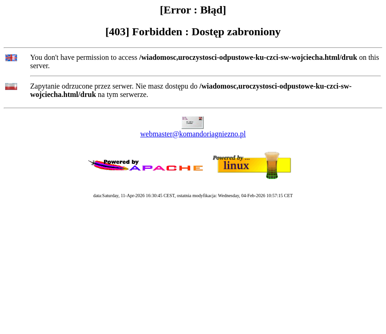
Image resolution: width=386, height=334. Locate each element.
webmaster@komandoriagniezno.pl (193, 134)
